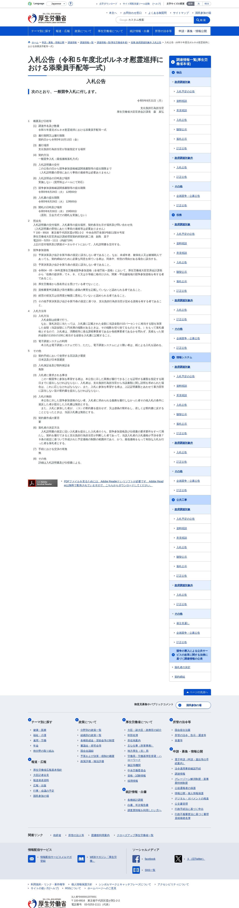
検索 (204, 19)
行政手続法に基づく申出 (189, 799)
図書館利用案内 (100, 825)
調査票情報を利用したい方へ (145, 800)
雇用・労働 (39, 735)
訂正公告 (181, 148)
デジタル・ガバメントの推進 (192, 789)
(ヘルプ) (157, 3)
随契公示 (181, 129)
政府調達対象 (182, 81)
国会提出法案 (182, 724)
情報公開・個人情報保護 (189, 783)
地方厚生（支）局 (138, 745)
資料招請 (181, 100)
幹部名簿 (133, 729)
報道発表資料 (41, 770)
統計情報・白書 (138, 784)
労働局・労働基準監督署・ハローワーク (145, 752)
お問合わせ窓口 (132, 13)
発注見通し (183, 623)
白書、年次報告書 (138, 795)
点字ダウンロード (108, 3)
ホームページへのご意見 (102, 878)
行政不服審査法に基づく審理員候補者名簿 (192, 806)
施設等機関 (134, 759)
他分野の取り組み (43, 745)
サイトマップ (181, 13)
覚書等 (179, 735)
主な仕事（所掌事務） (141, 740)
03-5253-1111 (92, 894)
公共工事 (181, 499)
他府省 (57, 825)
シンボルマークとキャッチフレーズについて (125, 874)
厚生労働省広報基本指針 (47, 760)
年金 (35, 740)
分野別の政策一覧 (90, 724)
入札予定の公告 (185, 91)
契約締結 (180, 676)
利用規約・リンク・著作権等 (48, 874)
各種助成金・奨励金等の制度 (97, 735)
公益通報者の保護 (185, 778)
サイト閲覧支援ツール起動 (136, 3)
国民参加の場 (203, 13)
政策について (89, 718)
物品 (179, 72)
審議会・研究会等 (90, 740)
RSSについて (73, 878)
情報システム (184, 357)
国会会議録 (87, 745)
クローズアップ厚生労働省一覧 (135, 825)
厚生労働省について (141, 718)
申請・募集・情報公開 (190, 743)
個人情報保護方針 (81, 874)
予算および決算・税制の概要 (97, 750)
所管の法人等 (76, 825)
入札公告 (181, 119)
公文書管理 (181, 794)
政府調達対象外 (184, 157)
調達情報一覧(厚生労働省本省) (192, 62)
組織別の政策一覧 (90, 729)
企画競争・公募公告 (188, 195)
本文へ (113, 13)
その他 (178, 186)
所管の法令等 (184, 718)
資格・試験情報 (137, 770)
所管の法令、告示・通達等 (190, 729)
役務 (179, 214)
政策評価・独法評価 (92, 755)
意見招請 (181, 110)
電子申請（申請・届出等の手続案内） (192, 751)
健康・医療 (39, 724)
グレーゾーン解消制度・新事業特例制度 (192, 771)
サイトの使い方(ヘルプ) (45, 878)
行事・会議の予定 (43, 781)
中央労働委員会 (137, 764)
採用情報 (133, 775)
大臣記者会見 (41, 765)
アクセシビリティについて (173, 874)
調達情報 (180, 764)
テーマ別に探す (43, 718)
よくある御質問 (157, 13)
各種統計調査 (135, 790)
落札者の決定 (182, 667)
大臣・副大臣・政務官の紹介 (145, 724)
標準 (190, 3)
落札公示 (181, 138)
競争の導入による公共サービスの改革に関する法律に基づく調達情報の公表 (192, 654)
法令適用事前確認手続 (188, 759)
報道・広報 (40, 754)
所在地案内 (134, 735)
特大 (207, 3)
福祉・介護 (39, 729)
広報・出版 (39, 775)
